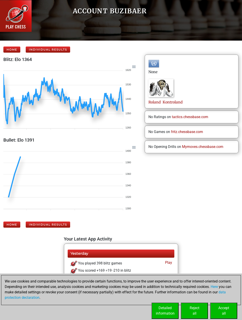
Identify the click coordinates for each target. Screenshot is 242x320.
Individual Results (48, 49)
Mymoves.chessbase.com (202, 147)
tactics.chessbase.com (190, 117)
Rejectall (194, 310)
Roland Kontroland (165, 102)
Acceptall (223, 310)
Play (168, 262)
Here (214, 287)
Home (12, 49)
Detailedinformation (165, 310)
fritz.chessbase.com (187, 132)
